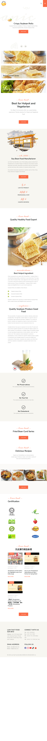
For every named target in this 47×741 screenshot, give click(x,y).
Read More (23, 31)
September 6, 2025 (12, 567)
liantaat (11, 568)
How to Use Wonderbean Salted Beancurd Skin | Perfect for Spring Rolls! (31, 572)
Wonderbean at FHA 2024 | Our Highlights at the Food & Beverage (15, 572)
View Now (23, 487)
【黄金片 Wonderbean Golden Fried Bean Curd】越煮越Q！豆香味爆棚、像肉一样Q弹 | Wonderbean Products (15, 603)
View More (23, 121)
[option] (23, 28)
